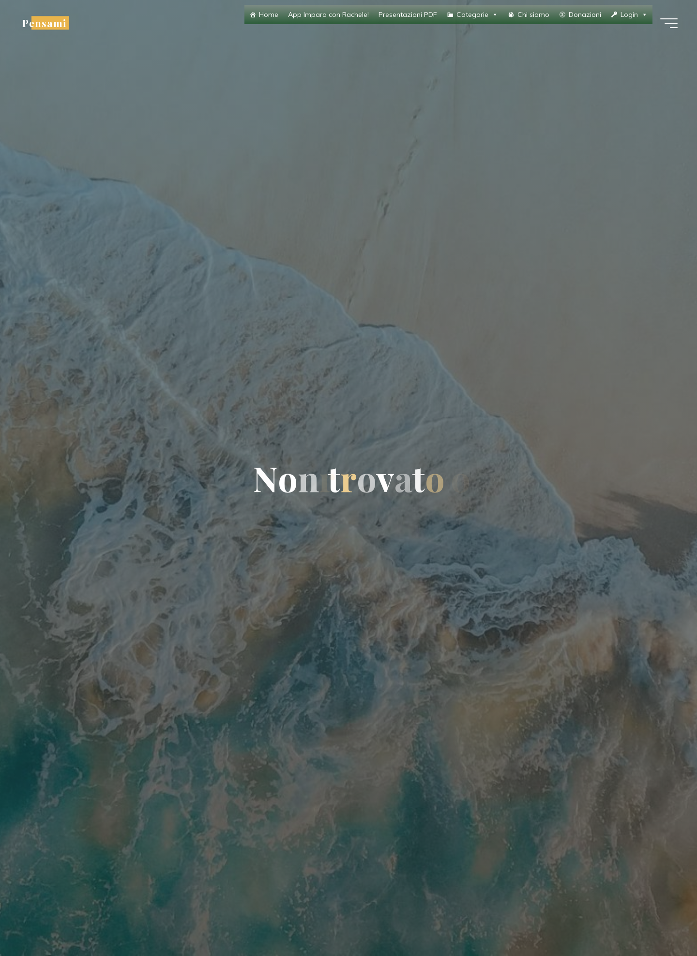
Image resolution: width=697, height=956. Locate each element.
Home (268, 14)
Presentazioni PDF (408, 14)
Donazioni (585, 14)
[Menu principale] (669, 23)
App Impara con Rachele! (328, 14)
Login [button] (634, 14)
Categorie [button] (477, 14)
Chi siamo (533, 14)
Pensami (44, 23)
